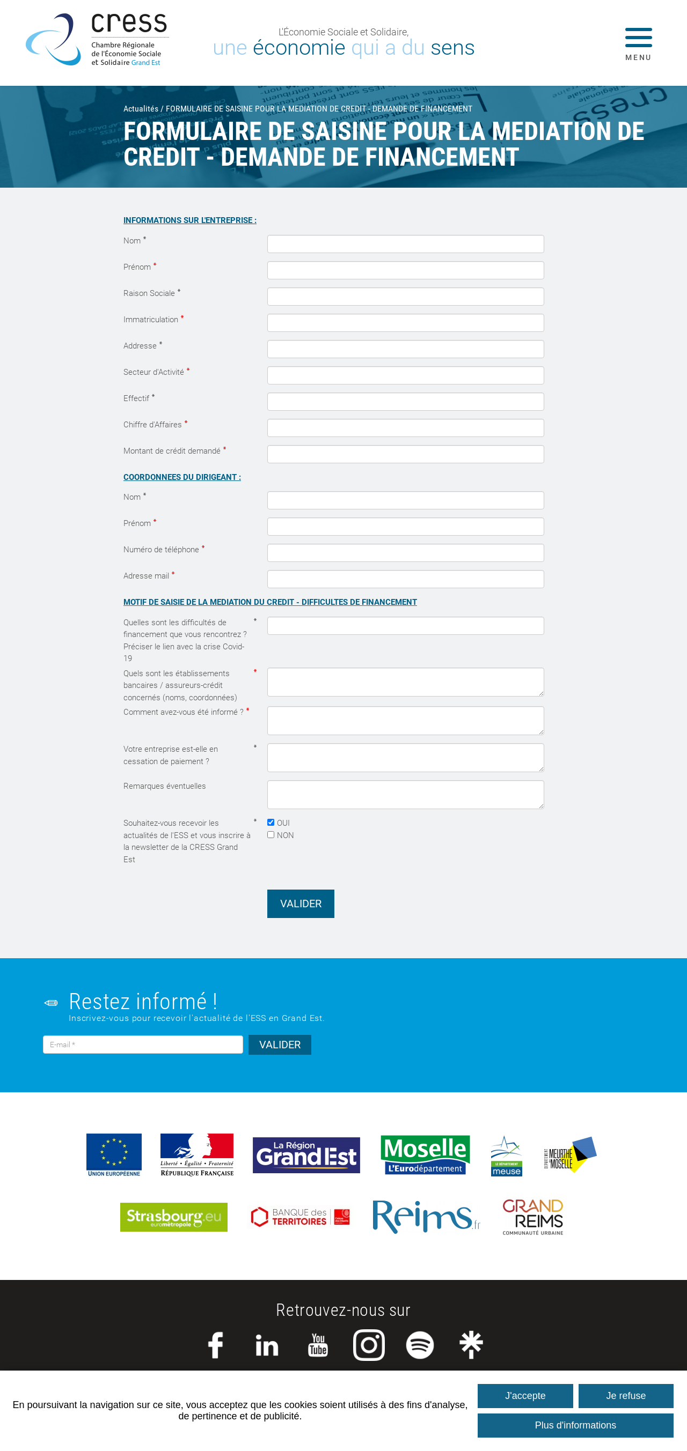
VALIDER (280, 1044)
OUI (283, 823)
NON (285, 835)
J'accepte (525, 1395)
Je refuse (626, 1395)
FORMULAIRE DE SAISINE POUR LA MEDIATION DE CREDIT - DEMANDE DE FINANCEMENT (319, 108)
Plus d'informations (576, 1425)
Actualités (140, 108)
